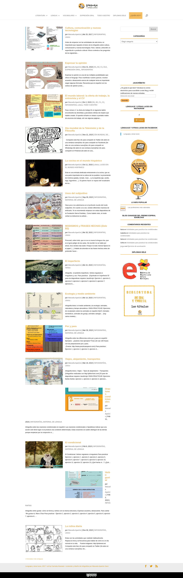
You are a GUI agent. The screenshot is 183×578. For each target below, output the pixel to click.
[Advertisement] (138, 62)
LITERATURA (40, 15)
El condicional (73, 442)
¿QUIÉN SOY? (135, 15)
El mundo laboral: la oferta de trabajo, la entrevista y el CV (87, 97)
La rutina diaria (73, 526)
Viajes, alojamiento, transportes (82, 359)
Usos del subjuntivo (76, 193)
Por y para (71, 326)
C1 (101, 67)
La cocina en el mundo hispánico (83, 160)
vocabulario (68, 15)
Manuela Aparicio (74, 34)
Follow (139, 120)
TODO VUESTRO (103, 15)
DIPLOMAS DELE (119, 15)
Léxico (67, 37)
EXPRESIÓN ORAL (87, 15)
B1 (95, 67)
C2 (103, 102)
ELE (105, 67)
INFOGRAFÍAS (99, 34)
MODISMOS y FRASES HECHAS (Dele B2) (86, 227)
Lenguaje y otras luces (131, 134)
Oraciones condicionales (108, 395)
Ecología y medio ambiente (80, 293)
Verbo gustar (107, 476)
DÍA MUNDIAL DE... (101, 135)
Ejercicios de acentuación (136, 246)
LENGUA (54, 15)
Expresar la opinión (76, 63)
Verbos (68, 268)
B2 (98, 67)
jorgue (122, 246)
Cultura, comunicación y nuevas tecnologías (83, 29)
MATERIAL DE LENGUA (74, 200)
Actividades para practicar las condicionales (141, 229)
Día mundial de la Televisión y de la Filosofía (84, 129)
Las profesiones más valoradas (139, 207)
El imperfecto (72, 261)
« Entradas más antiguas (34, 559)
